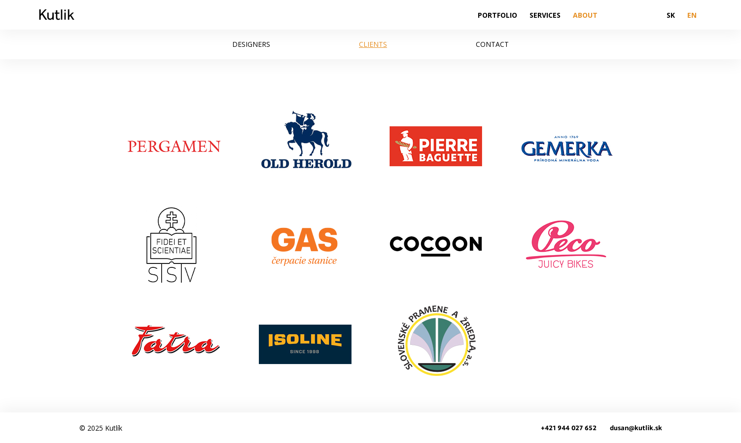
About (585, 15)
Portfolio (497, 15)
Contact (492, 44)
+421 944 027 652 (569, 428)
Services (545, 15)
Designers (251, 44)
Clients (373, 44)
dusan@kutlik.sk (636, 428)
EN (692, 15)
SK (671, 15)
